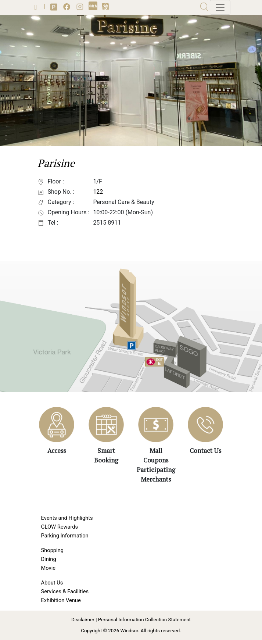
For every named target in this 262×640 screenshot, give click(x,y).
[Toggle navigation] (220, 7)
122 (98, 191)
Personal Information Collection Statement (144, 619)
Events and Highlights (67, 518)
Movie (48, 568)
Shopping (52, 550)
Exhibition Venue (61, 600)
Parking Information (65, 535)
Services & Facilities (65, 591)
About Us (52, 582)
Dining (48, 559)
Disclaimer (82, 619)
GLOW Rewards (59, 526)
